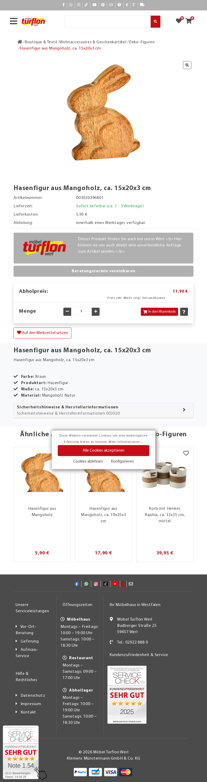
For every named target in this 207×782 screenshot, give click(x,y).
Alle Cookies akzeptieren (103, 450)
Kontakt (28, 712)
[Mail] (111, 5)
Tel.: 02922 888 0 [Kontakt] (132, 642)
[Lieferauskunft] (142, 5)
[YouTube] (94, 5)
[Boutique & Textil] (41, 42)
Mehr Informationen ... (126, 442)
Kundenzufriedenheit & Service (138, 655)
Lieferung (30, 641)
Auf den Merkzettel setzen (42, 332)
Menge (27, 311)
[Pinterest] (103, 5)
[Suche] (107, 21)
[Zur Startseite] (19, 42)
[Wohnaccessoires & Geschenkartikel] (92, 42)
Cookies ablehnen (88, 461)
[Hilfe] (119, 5)
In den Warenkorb (159, 312)
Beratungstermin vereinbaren (103, 271)
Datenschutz (33, 696)
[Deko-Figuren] (142, 42)
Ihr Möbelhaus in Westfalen (135, 605)
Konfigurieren (122, 461)
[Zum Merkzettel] (180, 21)
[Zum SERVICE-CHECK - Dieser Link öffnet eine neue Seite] (20, 752)
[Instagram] (79, 5)
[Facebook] (63, 5)
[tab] (103, 410)
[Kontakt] (134, 5)
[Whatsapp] (71, 5)
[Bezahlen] (127, 5)
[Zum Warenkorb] (190, 21)
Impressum (31, 704)
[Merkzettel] (186, 453)
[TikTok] (86, 5)
